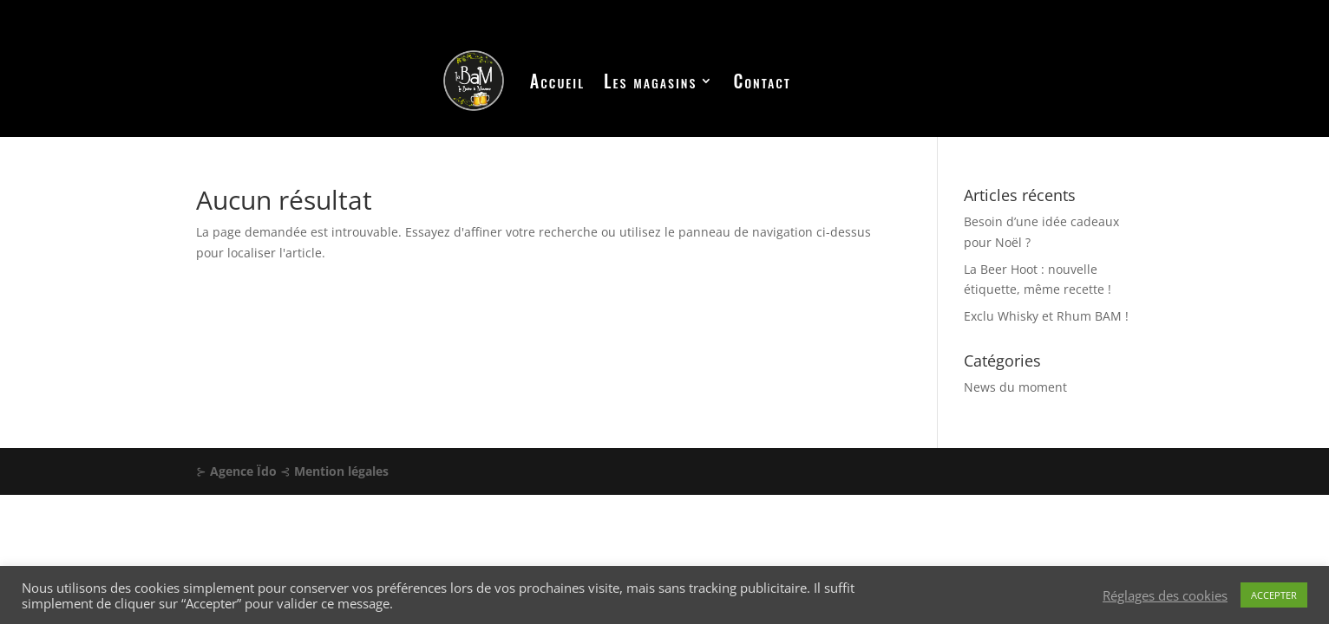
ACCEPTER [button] (1274, 594)
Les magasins (650, 81)
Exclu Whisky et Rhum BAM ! (1046, 316)
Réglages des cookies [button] (1165, 595)
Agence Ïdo (243, 471)
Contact (762, 81)
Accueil (557, 81)
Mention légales (341, 471)
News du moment (1015, 387)
